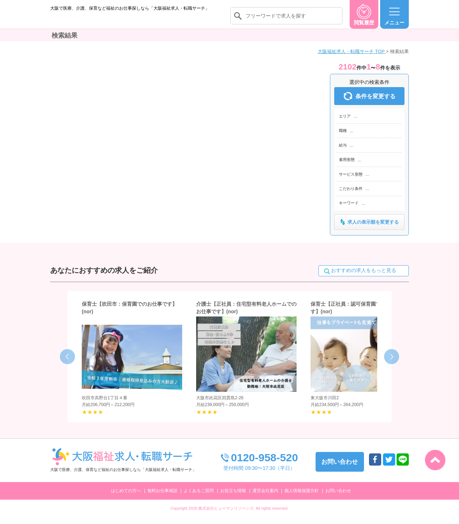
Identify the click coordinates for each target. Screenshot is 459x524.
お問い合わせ (338, 497)
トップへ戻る (435, 460)
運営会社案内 (265, 497)
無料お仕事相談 (162, 497)
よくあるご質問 (199, 497)
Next (391, 364)
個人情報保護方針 (301, 497)
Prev (67, 364)
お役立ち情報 (233, 497)
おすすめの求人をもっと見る (363, 278)
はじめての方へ (126, 497)
